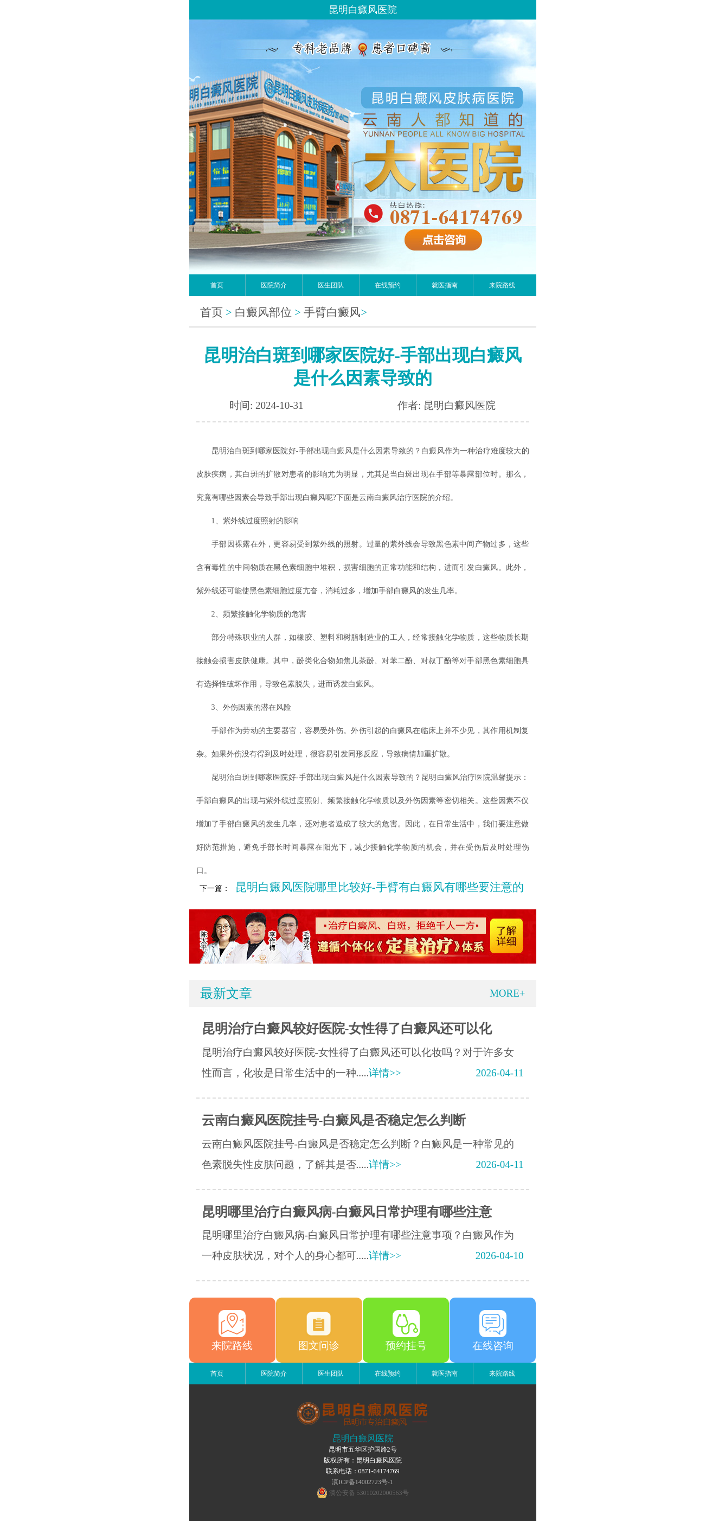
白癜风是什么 (352, 451)
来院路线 (502, 285)
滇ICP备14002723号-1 (362, 1482)
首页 (216, 285)
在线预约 (388, 285)
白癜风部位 (263, 312)
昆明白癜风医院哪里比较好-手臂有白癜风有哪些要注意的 (379, 887)
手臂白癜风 (332, 312)
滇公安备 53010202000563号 (369, 1493)
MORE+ (507, 993)
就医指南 (445, 285)
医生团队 (331, 285)
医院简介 (274, 285)
